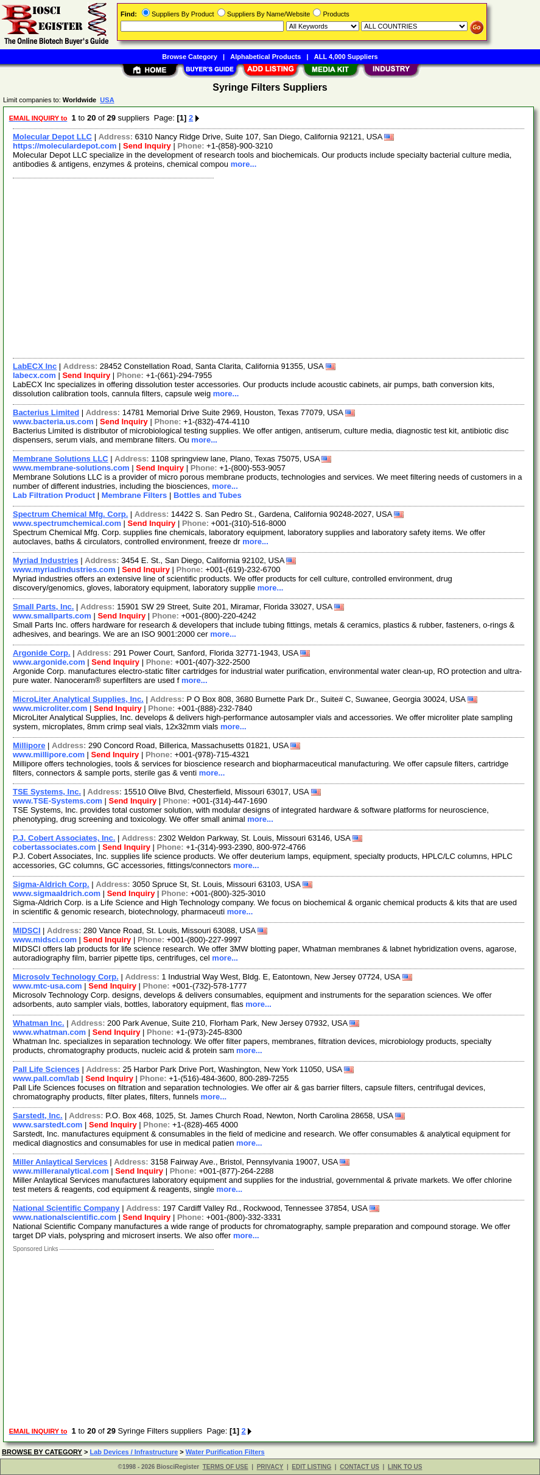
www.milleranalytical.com (61, 1170)
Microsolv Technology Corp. (66, 976)
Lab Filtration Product (54, 495)
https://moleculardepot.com (64, 145)
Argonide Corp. (42, 652)
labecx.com (34, 375)
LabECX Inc (35, 366)
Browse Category (189, 56)
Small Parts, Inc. (43, 606)
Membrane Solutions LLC (60, 458)
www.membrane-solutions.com (71, 467)
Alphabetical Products (265, 56)
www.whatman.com (49, 1032)
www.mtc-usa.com (47, 985)
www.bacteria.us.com (53, 421)
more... (244, 164)
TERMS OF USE (225, 1466)
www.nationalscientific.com (64, 1217)
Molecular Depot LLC (52, 136)
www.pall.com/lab (46, 1078)
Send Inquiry (147, 145)
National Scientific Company (66, 1208)
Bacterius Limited (46, 412)
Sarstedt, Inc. (38, 1115)
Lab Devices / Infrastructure (133, 1452)
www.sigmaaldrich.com (56, 893)
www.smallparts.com (52, 615)
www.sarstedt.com (47, 1124)
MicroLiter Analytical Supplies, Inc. (78, 699)
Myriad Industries (46, 560)
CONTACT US (359, 1466)
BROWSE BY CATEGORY (42, 1452)
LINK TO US (405, 1466)
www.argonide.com (49, 662)
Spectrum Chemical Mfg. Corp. (70, 514)
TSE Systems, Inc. (47, 791)
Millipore (29, 745)
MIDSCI (27, 930)
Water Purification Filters (225, 1452)
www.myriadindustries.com (64, 569)
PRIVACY (270, 1466)
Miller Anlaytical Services (60, 1161)
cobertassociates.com (54, 847)
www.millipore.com (49, 754)
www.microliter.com (50, 708)
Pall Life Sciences (46, 1069)
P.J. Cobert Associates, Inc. (64, 838)
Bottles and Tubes (208, 495)
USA (107, 99)
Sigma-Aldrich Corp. (51, 884)
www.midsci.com (45, 939)
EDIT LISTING (311, 1466)
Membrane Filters (134, 495)
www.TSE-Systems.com (57, 800)
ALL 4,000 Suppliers (346, 56)
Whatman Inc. (39, 1023)
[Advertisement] (269, 266)
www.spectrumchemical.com (67, 523)
